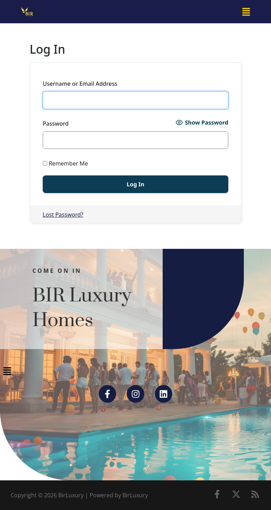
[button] (246, 11)
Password (56, 123)
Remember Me (65, 163)
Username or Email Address (80, 83)
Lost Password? (63, 214)
